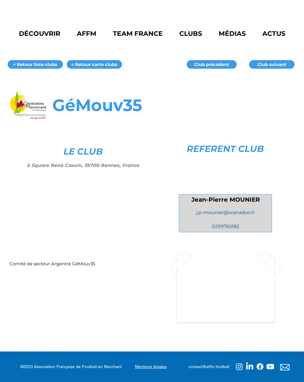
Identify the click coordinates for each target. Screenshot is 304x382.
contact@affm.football (208, 366)
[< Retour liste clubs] (35, 64)
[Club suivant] (272, 64)
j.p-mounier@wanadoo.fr (225, 212)
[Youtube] (270, 366)
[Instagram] (239, 366)
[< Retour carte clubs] (94, 64)
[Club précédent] (212, 64)
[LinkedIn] (249, 366)
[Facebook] (260, 366)
